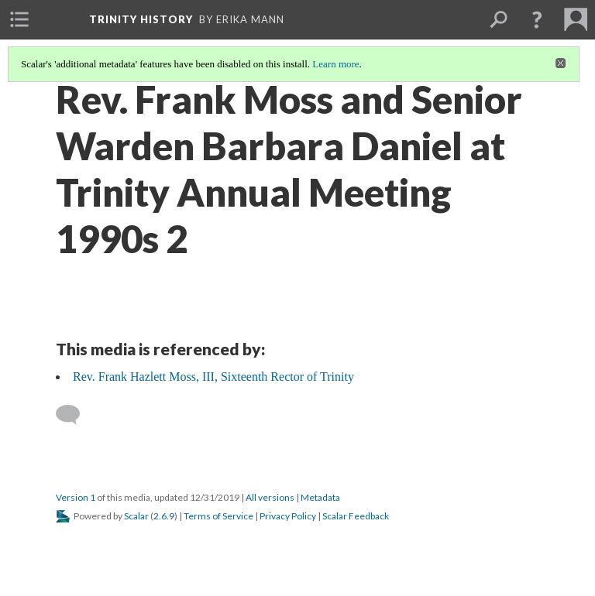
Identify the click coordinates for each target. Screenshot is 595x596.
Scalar (136, 516)
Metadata (320, 497)
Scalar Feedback (355, 516)
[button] (537, 19)
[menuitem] (19, 19)
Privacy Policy (288, 516)
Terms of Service (218, 516)
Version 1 (75, 497)
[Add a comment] (75, 415)
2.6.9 (163, 516)
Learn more (335, 64)
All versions (270, 497)
